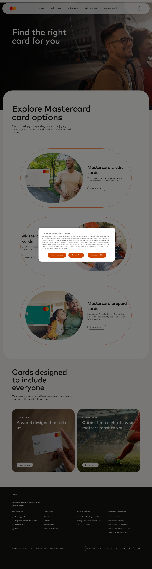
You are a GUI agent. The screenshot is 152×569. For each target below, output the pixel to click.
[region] (76, 245)
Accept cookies (57, 255)
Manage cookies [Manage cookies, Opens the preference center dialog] (96, 255)
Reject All (76, 255)
